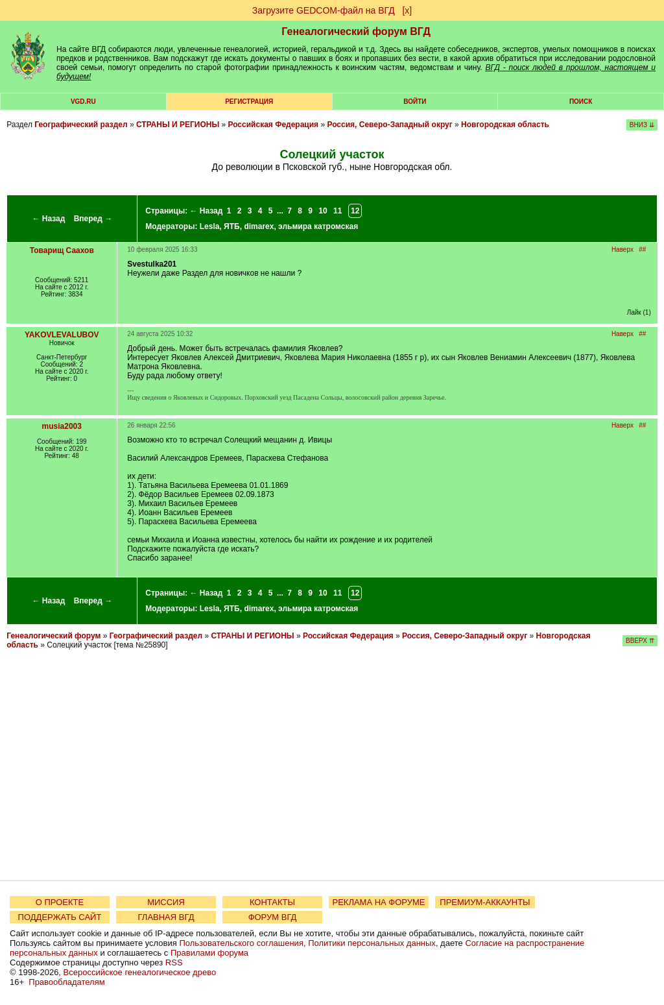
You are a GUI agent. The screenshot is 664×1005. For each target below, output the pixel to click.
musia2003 (62, 426)
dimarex (259, 226)
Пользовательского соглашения (241, 943)
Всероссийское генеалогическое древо (140, 972)
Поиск (580, 101)
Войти (414, 101)
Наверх (622, 249)
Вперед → (93, 218)
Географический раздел (80, 124)
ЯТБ (232, 226)
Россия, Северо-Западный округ (389, 124)
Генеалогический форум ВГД (356, 31)
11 (337, 210)
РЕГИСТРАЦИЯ (249, 101)
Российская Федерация (273, 124)
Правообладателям (66, 982)
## (642, 249)
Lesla (210, 226)
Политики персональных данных (372, 943)
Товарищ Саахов (62, 250)
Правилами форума (209, 953)
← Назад (48, 218)
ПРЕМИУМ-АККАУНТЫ (485, 902)
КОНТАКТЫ (272, 902)
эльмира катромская (318, 226)
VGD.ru (83, 101)
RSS (174, 962)
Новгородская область (505, 124)
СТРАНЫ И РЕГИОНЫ (177, 124)
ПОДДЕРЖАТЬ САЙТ (60, 917)
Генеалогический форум (53, 635)
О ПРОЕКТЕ (60, 902)
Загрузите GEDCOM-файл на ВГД (323, 10)
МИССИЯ (166, 902)
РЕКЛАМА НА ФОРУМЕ (378, 902)
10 (322, 210)
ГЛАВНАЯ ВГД (166, 917)
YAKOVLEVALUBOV (62, 334)
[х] (407, 10)
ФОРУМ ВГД (272, 917)
